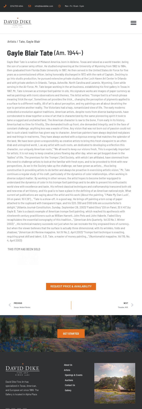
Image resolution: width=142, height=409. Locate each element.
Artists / (13, 41)
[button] (133, 23)
